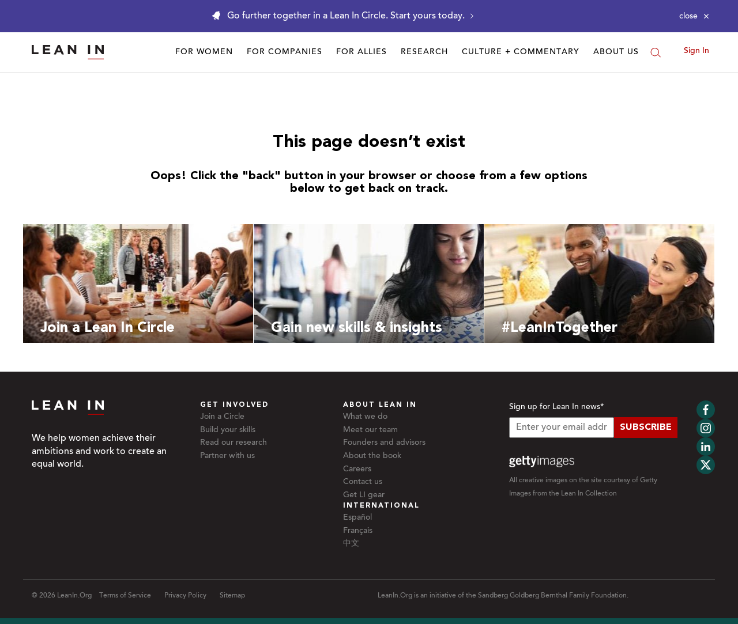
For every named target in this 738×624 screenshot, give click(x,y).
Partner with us (227, 456)
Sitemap (232, 595)
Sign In (696, 51)
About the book (372, 456)
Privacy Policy (185, 595)
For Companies (284, 52)
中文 (351, 544)
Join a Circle (222, 417)
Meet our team (370, 430)
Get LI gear (364, 495)
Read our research (233, 443)
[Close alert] (694, 16)
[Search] (655, 52)
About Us (616, 52)
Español (357, 518)
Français (357, 531)
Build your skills (227, 430)
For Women (204, 52)
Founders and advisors (384, 443)
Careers (357, 470)
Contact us (362, 482)
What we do (365, 417)
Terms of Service (125, 595)
